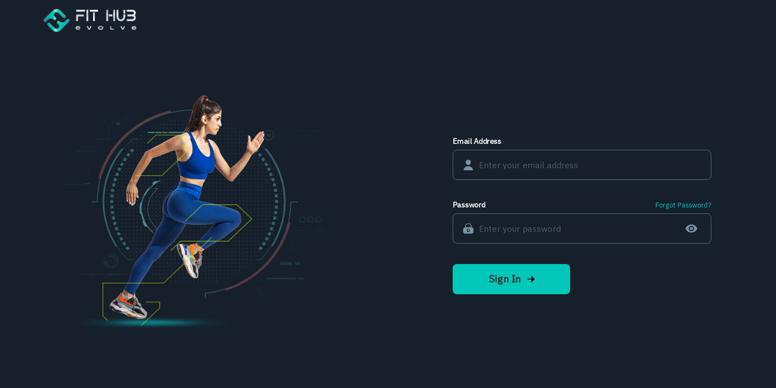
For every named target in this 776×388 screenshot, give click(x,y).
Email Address (477, 141)
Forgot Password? (683, 205)
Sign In (511, 279)
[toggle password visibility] (691, 228)
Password (469, 204)
